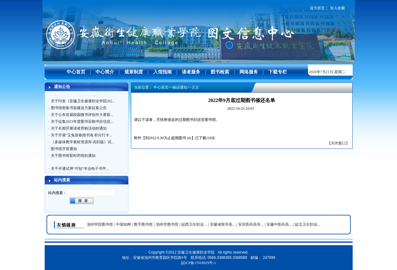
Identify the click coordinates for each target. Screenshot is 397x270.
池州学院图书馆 (100, 224)
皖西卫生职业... (194, 224)
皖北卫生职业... (307, 224)
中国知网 (123, 224)
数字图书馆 (143, 224)
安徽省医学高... (222, 224)
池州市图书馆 (167, 224)
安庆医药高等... (250, 224)
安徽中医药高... (279, 224)
